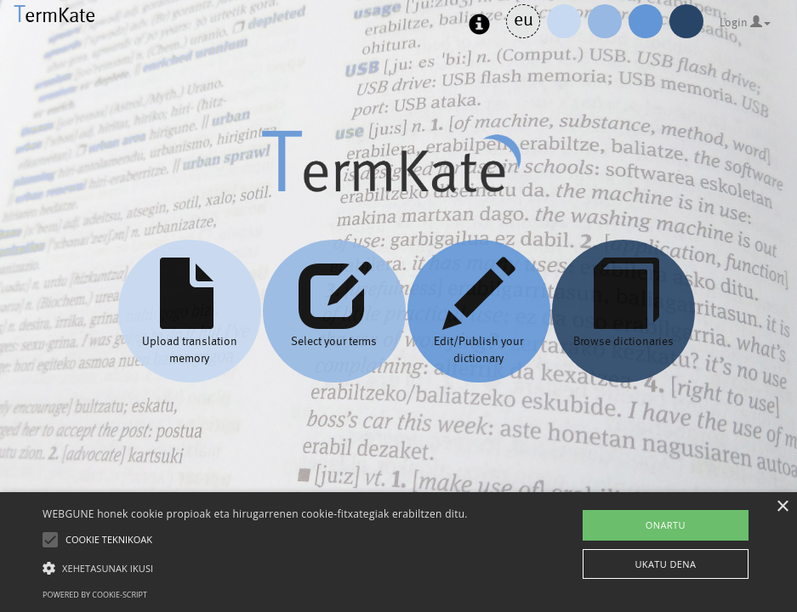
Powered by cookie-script (95, 594)
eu (523, 19)
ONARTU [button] (666, 524)
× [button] (782, 507)
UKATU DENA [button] (665, 564)
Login (745, 22)
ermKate (54, 14)
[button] (255, 567)
